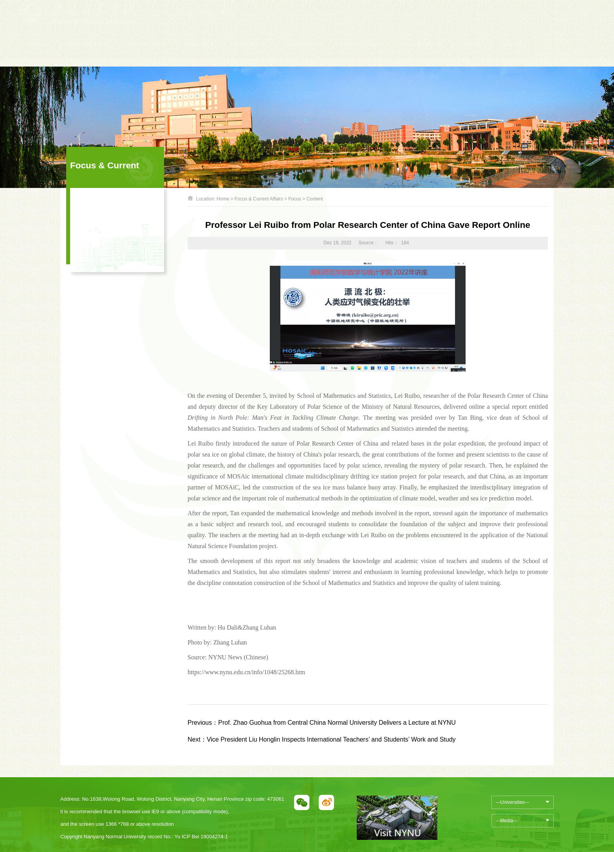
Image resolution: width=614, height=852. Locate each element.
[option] (217, 21)
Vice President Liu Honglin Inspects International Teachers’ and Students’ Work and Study (322, 739)
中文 (488, 21)
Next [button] (278, 25)
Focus (294, 199)
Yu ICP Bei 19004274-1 (201, 836)
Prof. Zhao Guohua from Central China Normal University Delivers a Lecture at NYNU (322, 722)
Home (223, 199)
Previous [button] (157, 25)
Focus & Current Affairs (259, 199)
